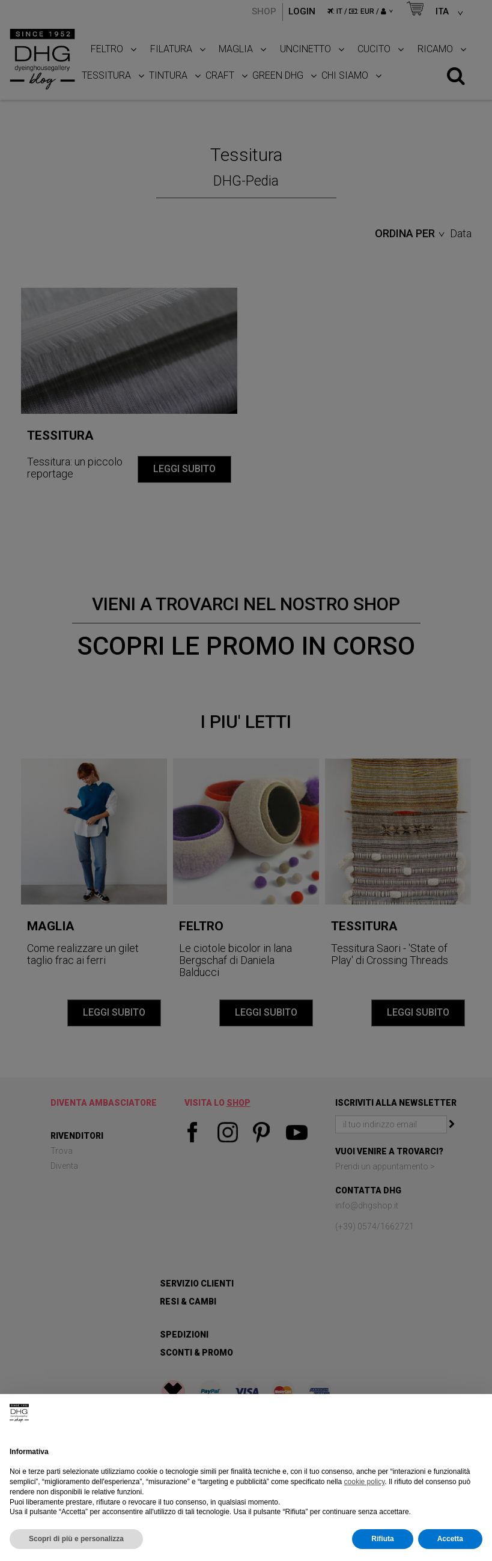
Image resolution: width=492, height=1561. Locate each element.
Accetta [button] (450, 1539)
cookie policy (364, 1482)
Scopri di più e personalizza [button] (76, 1539)
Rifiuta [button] (382, 1539)
